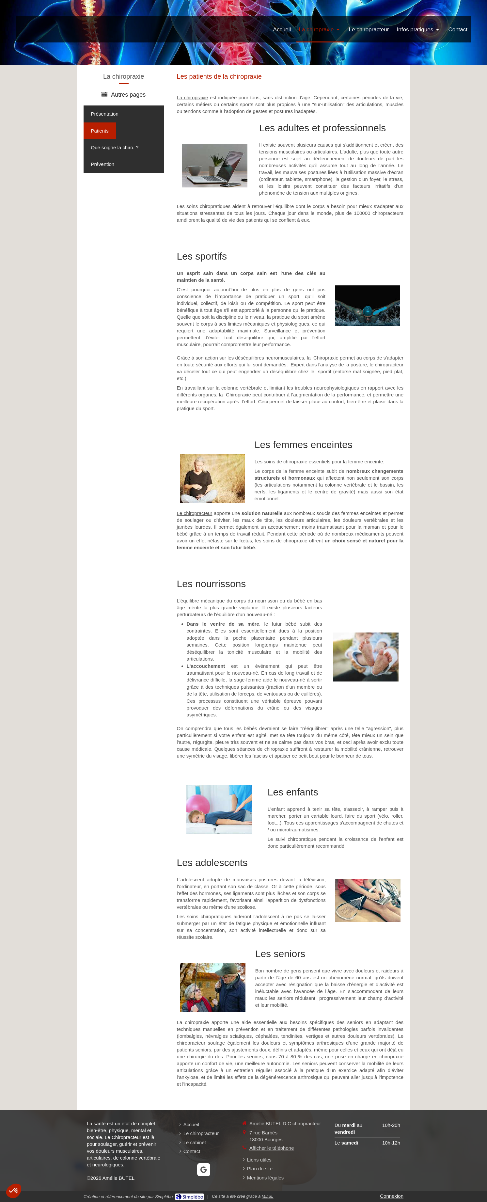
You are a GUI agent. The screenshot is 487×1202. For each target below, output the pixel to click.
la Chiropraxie (322, 358)
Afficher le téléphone (271, 1148)
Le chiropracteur (194, 513)
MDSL (268, 1196)
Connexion (391, 1196)
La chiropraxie (192, 97)
